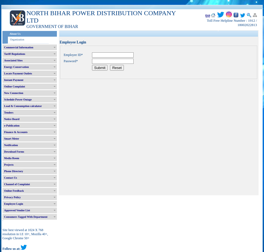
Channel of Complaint (17, 184)
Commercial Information (18, 47)
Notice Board (11, 119)
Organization (17, 39)
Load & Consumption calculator (23, 106)
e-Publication (12, 125)
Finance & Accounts (15, 132)
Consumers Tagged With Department (25, 216)
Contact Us (10, 177)
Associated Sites (13, 60)
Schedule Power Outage (18, 99)
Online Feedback (14, 190)
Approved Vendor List (17, 210)
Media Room (11, 158)
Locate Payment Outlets (18, 73)
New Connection (13, 93)
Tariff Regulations (14, 53)
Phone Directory (13, 171)
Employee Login (13, 203)
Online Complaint (14, 86)
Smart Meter (11, 138)
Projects (9, 164)
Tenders (8, 112)
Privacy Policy (12, 197)
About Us (15, 33)
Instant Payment (13, 79)
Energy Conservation (16, 66)
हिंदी (207, 16)
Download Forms (14, 151)
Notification (11, 145)
